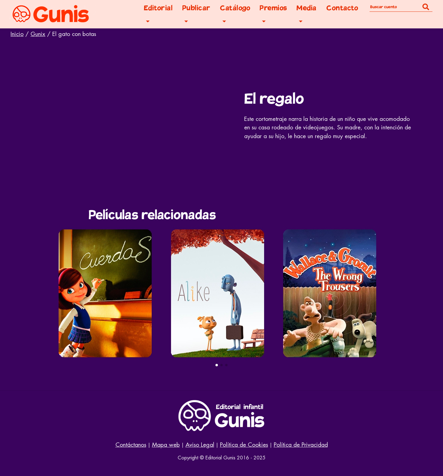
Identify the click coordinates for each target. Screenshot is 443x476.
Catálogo (235, 8)
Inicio (17, 34)
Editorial (158, 8)
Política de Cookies (244, 444)
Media (306, 8)
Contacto (342, 8)
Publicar (196, 8)
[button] (216, 365)
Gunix (38, 34)
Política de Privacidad (301, 444)
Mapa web (166, 444)
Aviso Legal (200, 444)
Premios (273, 8)
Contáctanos (130, 444)
